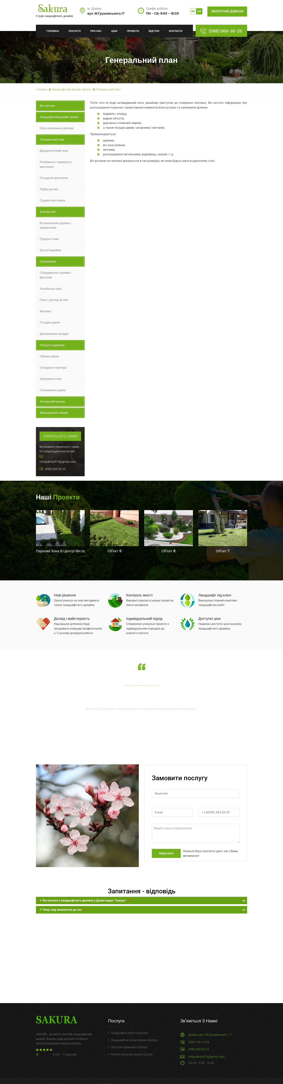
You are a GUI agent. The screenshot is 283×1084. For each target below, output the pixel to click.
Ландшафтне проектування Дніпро (134, 1040)
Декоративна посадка (54, 334)
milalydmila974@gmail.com (206, 1056)
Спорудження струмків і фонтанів (55, 275)
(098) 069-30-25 (225, 31)
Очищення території (53, 368)
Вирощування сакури (54, 413)
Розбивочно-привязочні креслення (55, 164)
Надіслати (166, 853)
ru (193, 11)
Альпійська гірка (51, 289)
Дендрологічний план (54, 151)
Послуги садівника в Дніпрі (129, 1047)
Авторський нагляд (52, 401)
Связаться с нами (60, 436)
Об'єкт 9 (114, 551)
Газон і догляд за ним (54, 300)
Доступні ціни (209, 618)
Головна (52, 31)
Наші (58, 497)
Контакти (175, 31)
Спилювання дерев (53, 390)
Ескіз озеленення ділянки (56, 128)
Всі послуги (47, 106)
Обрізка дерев (49, 356)
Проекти (133, 31)
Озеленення (48, 261)
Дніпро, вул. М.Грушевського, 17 (210, 1034)
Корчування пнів (50, 379)
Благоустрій (47, 212)
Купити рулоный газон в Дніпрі (132, 1054)
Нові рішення (65, 595)
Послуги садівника (52, 345)
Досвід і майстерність (72, 618)
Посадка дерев (50, 322)
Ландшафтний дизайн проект (71, 89)
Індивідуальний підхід (144, 618)
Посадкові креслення (54, 178)
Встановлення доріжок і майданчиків (55, 225)
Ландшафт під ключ (214, 595)
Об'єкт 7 (223, 551)
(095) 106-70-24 (198, 1042)
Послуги (75, 31)
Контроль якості (139, 595)
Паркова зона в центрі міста (60, 551)
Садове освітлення (52, 200)
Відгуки (154, 31)
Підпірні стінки (49, 239)
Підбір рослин (49, 189)
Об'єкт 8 (168, 551)
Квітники (45, 311)
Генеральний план (52, 139)
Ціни (114, 31)
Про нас (96, 31)
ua (199, 11)
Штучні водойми (50, 250)
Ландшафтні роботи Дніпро (129, 1033)
